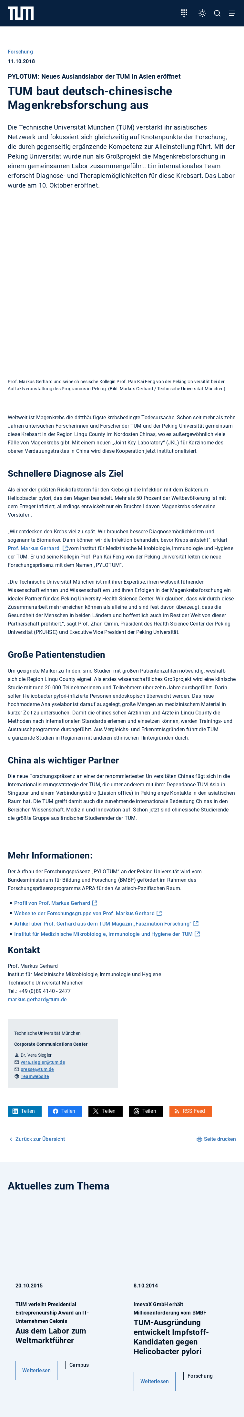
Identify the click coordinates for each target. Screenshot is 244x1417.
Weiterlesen (36, 1370)
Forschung (20, 52)
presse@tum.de (37, 1069)
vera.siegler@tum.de (43, 1062)
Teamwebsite (35, 1076)
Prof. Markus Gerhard (34, 548)
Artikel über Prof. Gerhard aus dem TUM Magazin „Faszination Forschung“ (102, 924)
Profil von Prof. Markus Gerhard (52, 903)
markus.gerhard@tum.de (37, 999)
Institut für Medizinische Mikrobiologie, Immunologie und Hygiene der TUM (103, 934)
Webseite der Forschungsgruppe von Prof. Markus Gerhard (84, 913)
